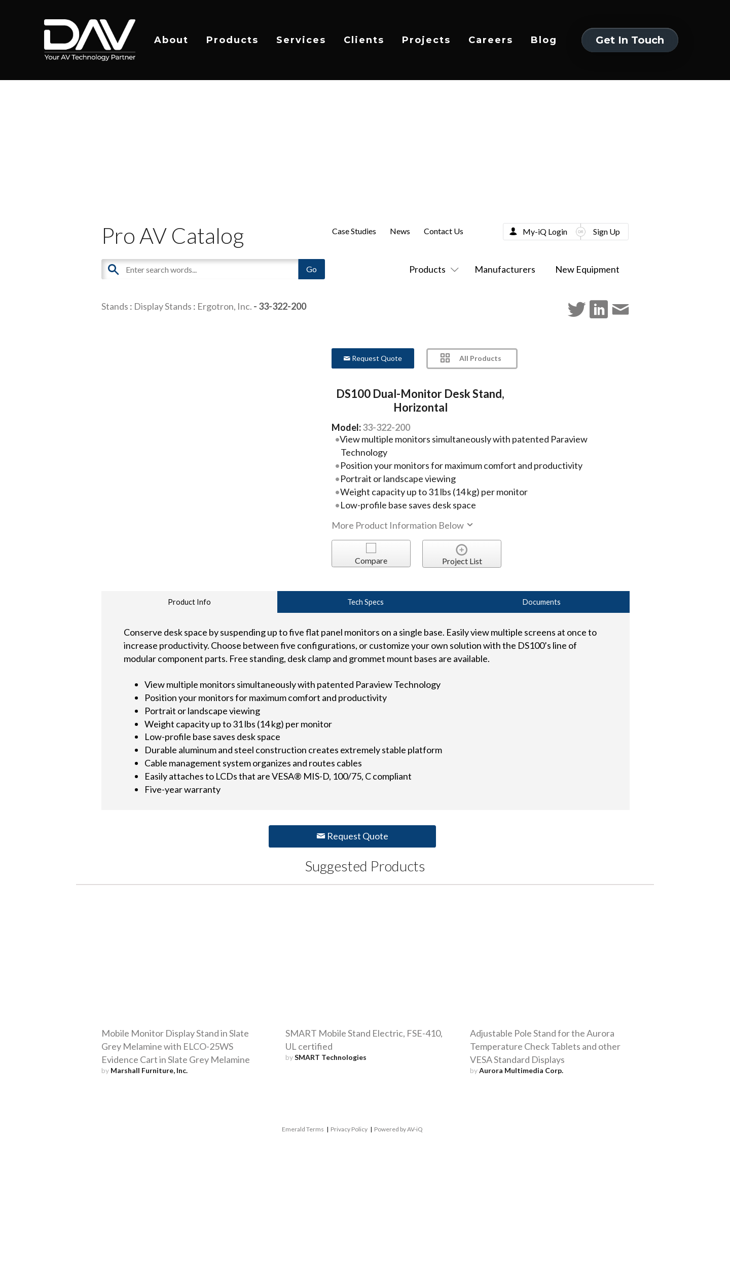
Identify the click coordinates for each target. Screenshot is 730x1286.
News (400, 231)
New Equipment (587, 269)
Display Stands (163, 306)
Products (232, 40)
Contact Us (443, 231)
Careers (490, 40)
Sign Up (606, 231)
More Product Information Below (403, 525)
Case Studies (354, 231)
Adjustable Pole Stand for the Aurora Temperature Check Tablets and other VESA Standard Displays (545, 1046)
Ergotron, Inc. (224, 306)
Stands (114, 306)
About (171, 40)
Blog (544, 40)
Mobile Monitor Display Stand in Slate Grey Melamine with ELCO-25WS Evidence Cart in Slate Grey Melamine (175, 1046)
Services (301, 40)
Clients (364, 40)
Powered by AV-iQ (398, 1129)
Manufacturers (504, 269)
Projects (426, 40)
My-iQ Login (545, 231)
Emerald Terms (303, 1129)
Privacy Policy (349, 1129)
